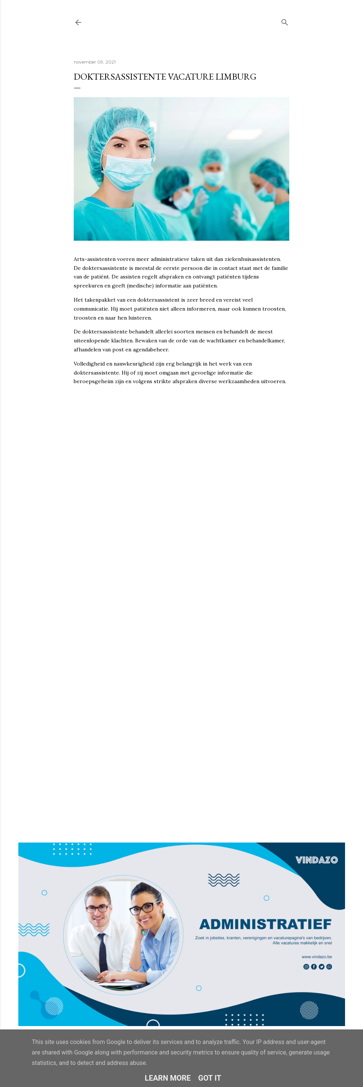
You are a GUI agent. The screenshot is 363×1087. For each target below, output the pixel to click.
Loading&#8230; (181, 592)
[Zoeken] (284, 20)
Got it (210, 1078)
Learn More (168, 1078)
